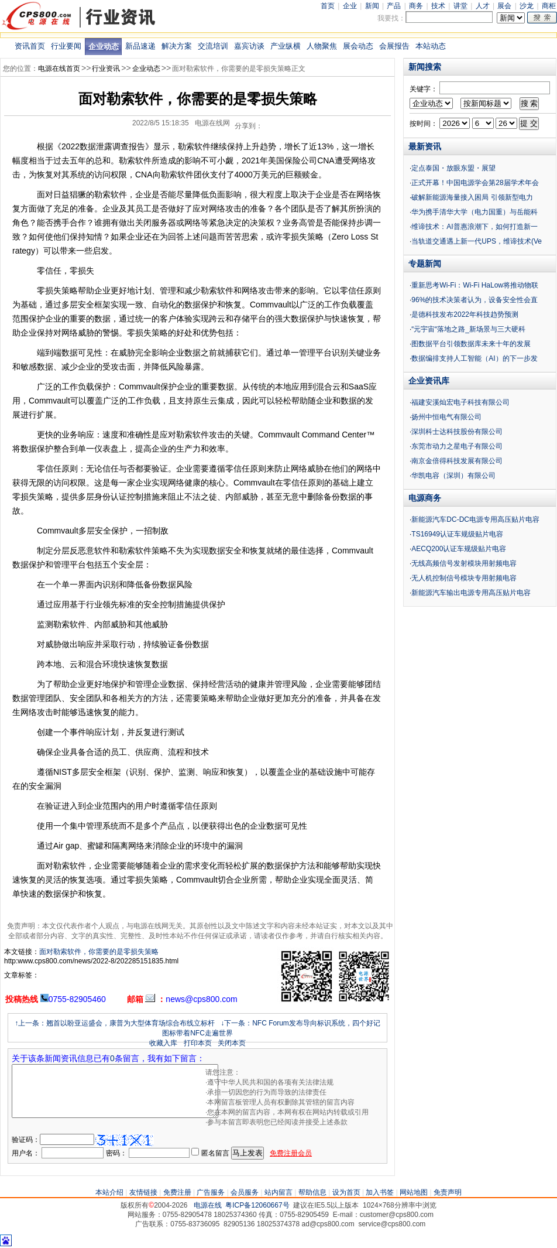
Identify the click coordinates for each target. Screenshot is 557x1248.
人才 (483, 6)
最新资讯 (424, 146)
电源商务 (424, 497)
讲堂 (460, 6)
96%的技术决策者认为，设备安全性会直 (474, 300)
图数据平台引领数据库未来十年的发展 (471, 344)
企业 (350, 6)
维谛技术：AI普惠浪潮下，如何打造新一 (474, 227)
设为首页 (346, 1192)
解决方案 (176, 46)
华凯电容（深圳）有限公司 (453, 475)
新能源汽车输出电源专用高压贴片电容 (471, 593)
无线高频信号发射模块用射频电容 (464, 563)
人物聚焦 (322, 46)
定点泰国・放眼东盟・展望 (453, 168)
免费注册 (177, 1192)
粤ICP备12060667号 (257, 1205)
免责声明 (448, 1192)
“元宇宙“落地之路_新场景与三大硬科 (468, 329)
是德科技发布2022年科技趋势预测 (464, 314)
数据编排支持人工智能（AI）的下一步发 (474, 358)
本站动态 (430, 46)
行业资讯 (106, 68)
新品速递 (140, 46)
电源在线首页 (59, 68)
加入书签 (380, 1192)
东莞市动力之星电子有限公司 (457, 446)
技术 (438, 6)
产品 (394, 6)
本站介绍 (109, 1192)
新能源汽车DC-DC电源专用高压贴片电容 (475, 519)
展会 (504, 6)
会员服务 (245, 1192)
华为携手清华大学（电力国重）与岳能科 (474, 212)
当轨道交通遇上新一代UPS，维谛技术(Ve (476, 241)
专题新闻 (424, 263)
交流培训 (213, 46)
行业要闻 (66, 46)
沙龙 (527, 6)
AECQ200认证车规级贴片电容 (458, 549)
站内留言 (278, 1192)
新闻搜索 (424, 66)
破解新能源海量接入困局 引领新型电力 (471, 197)
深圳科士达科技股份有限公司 (457, 432)
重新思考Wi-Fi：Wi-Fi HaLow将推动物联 (474, 285)
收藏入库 (163, 1043)
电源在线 (208, 1205)
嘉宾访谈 (249, 46)
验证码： (26, 1140)
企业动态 (103, 46)
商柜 (549, 6)
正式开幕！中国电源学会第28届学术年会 (474, 183)
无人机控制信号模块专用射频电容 (464, 578)
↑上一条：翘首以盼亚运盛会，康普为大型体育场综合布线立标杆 (115, 1023)
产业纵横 (285, 46)
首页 (328, 6)
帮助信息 (312, 1192)
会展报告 (394, 46)
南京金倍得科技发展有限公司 (457, 461)
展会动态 (358, 46)
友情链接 (143, 1192)
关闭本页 (232, 1043)
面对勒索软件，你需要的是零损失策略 (99, 952)
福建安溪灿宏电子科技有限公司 (460, 402)
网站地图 (414, 1192)
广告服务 (211, 1192)
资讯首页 (30, 46)
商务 (416, 6)
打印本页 (198, 1043)
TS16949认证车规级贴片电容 (457, 534)
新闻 (372, 6)
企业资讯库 (428, 380)
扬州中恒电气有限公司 (446, 417)
